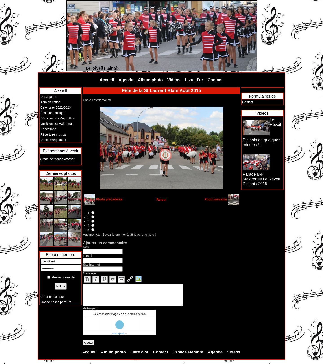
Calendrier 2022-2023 (55, 107)
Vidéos (174, 80)
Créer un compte (52, 296)
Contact (215, 80)
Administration (50, 102)
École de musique (52, 113)
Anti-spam (90, 308)
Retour (161, 199)
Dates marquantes (53, 140)
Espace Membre (187, 352)
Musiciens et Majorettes (56, 123)
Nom (86, 247)
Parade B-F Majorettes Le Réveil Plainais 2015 (261, 179)
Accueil (107, 80)
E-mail (87, 256)
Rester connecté (63, 277)
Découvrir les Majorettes (57, 118)
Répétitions (48, 129)
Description (48, 97)
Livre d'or (194, 80)
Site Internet (91, 264)
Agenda (126, 80)
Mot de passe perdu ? (55, 302)
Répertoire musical (53, 134)
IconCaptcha (118, 333)
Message (89, 273)
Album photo (150, 80)
